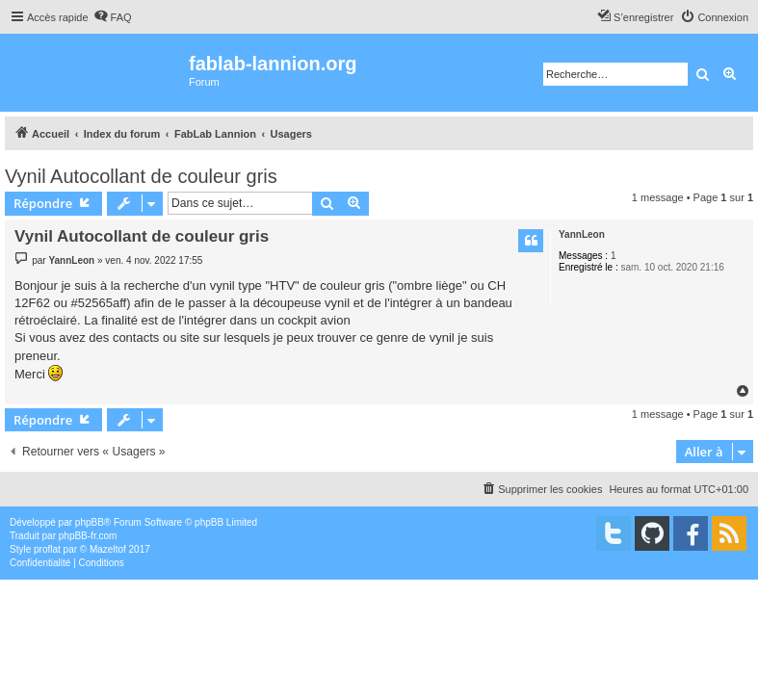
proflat (47, 549)
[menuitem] (112, 17)
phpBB (89, 522)
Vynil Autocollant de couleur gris (141, 176)
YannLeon (582, 234)
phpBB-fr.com (88, 536)
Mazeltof (108, 549)
